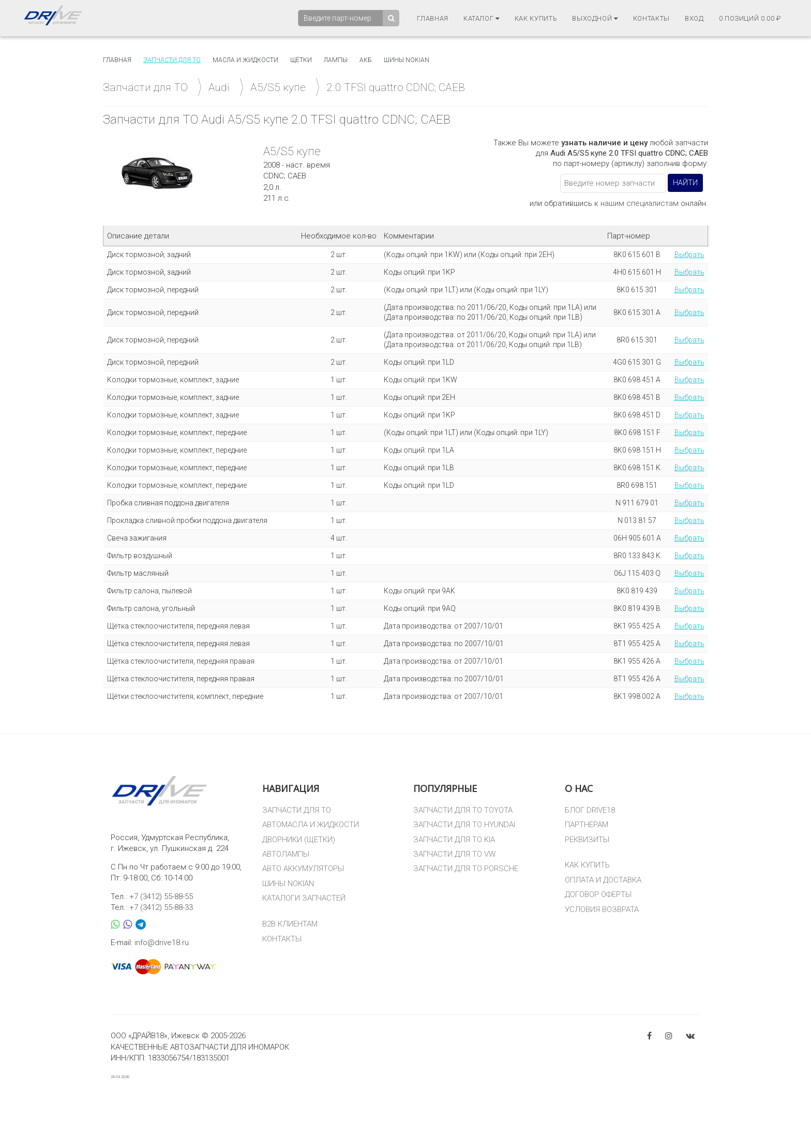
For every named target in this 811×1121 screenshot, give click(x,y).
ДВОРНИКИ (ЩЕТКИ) (298, 839)
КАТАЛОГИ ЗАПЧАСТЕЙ (304, 898)
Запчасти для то (172, 60)
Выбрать (689, 254)
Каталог (481, 18)
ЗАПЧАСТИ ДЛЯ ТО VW (454, 854)
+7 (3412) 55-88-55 (161, 896)
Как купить (536, 18)
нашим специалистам (639, 203)
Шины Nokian (406, 60)
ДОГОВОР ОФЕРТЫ (598, 894)
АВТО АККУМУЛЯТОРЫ (303, 868)
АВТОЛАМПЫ (285, 854)
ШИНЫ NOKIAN (288, 883)
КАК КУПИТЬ (587, 865)
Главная (432, 18)
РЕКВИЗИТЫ (587, 839)
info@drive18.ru (161, 942)
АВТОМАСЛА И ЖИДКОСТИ (310, 824)
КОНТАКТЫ (282, 939)
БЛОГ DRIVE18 (590, 810)
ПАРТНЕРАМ (586, 824)
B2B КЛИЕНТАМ (290, 924)
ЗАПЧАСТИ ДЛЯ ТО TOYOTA (463, 810)
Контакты (651, 18)
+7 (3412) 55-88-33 (161, 907)
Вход (694, 18)
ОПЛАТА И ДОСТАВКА (603, 880)
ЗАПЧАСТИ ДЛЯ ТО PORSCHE (465, 868)
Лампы (336, 60)
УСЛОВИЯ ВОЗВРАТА (602, 909)
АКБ (365, 60)
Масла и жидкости (245, 60)
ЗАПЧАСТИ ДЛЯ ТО (296, 810)
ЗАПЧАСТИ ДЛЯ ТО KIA (454, 839)
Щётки (301, 60)
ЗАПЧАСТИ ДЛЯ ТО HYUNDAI (464, 824)
